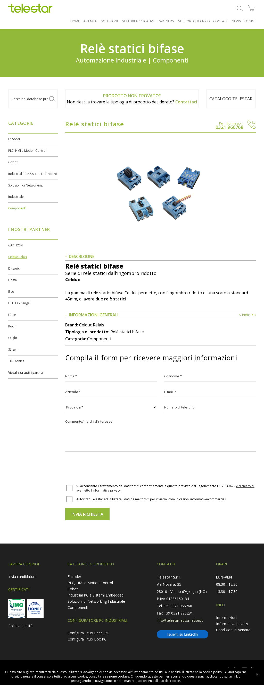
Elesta (12, 280)
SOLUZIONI (109, 21)
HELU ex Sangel (19, 303)
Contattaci (186, 102)
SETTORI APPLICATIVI (138, 21)
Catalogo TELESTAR (230, 99)
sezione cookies (117, 676)
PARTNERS (166, 21)
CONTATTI (220, 21)
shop (251, 8)
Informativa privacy (232, 623)
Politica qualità (20, 625)
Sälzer (12, 349)
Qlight (12, 338)
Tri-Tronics (16, 361)
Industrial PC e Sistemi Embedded (32, 174)
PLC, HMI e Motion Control (27, 150)
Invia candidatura (22, 576)
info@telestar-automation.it (180, 620)
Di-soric (14, 268)
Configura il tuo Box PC (87, 639)
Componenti (17, 208)
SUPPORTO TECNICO (194, 21)
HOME (75, 21)
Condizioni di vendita (233, 629)
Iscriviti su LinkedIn (182, 634)
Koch (11, 326)
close (257, 674)
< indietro (247, 314)
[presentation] (104, 468)
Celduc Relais (17, 257)
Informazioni (226, 617)
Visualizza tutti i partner (26, 372)
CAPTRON (15, 245)
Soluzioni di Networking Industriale (96, 601)
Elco (11, 291)
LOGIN (249, 21)
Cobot (13, 162)
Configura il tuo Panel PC (88, 632)
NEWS (236, 21)
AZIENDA (90, 21)
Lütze (12, 315)
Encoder (14, 139)
